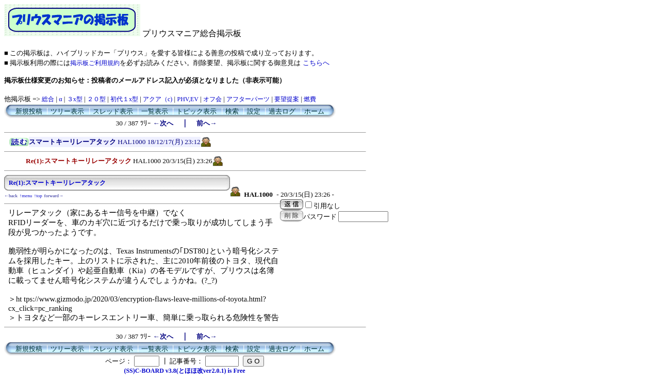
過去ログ (282, 111)
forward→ (54, 195)
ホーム (314, 111)
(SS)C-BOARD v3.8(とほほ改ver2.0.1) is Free (184, 370)
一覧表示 (154, 111)
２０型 (96, 99)
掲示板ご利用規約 (95, 63)
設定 (253, 111)
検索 (232, 111)
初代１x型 (124, 99)
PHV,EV (187, 99)
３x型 (74, 99)
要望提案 (286, 99)
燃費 (310, 99)
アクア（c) (157, 99)
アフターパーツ (248, 99)
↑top (38, 195)
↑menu (26, 195)
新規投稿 (28, 111)
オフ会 (212, 99)
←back (11, 195)
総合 (48, 99)
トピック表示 (196, 111)
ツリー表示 (67, 111)
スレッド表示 (113, 111)
